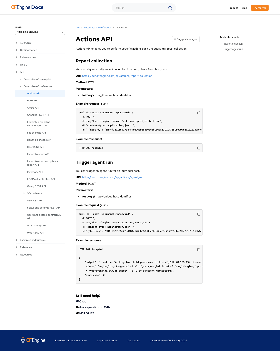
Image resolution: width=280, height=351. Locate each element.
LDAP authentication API (41, 179)
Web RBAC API (35, 232)
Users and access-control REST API (45, 216)
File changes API (36, 132)
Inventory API (34, 172)
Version (18, 27)
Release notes (28, 57)
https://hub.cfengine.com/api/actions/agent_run (112, 177)
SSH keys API (34, 200)
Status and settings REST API (43, 207)
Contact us (134, 340)
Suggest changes (185, 39)
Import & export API (38, 154)
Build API (32, 100)
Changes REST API (38, 114)
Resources (26, 254)
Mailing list (85, 313)
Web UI (24, 64)
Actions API (33, 93)
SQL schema (34, 193)
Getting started (28, 50)
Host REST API (35, 147)
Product (233, 7)
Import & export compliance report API (42, 163)
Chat (81, 301)
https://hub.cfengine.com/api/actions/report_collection (117, 76)
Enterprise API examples (37, 79)
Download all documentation (71, 340)
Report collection (233, 43)
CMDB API (33, 107)
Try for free (259, 7)
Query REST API (36, 186)
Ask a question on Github (94, 307)
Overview (25, 42)
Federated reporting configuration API (38, 123)
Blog (244, 7)
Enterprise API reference (38, 86)
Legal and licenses (107, 340)
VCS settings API (36, 225)
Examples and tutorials (33, 240)
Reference (26, 247)
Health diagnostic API (39, 139)
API (22, 72)
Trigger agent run (233, 49)
